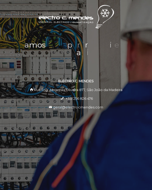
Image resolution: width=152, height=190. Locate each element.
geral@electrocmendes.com (78, 107)
